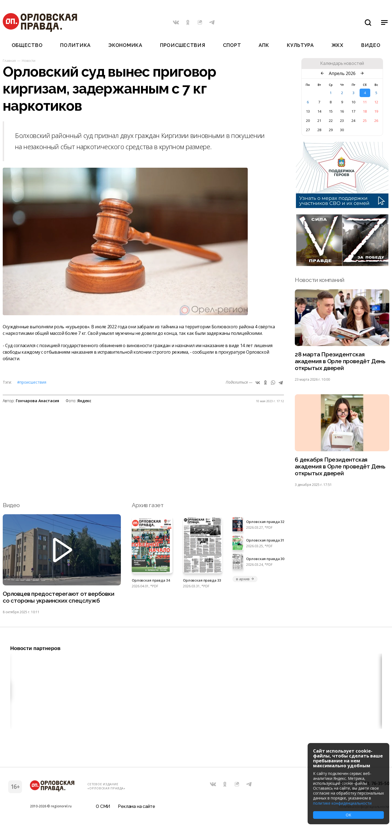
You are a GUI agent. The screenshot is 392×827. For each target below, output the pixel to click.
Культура (300, 45)
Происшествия (182, 45)
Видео (371, 45)
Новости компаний (319, 279)
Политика (75, 45)
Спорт (232, 45)
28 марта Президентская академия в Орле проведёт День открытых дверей (340, 361)
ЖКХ (338, 45)
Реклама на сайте (136, 806)
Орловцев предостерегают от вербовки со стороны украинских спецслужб (58, 597)
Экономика (125, 45)
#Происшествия (31, 382)
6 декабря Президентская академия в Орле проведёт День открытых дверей (340, 466)
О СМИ (103, 806)
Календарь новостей (342, 63)
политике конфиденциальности (342, 803)
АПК (264, 45)
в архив (245, 578)
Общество (27, 45)
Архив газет (147, 505)
